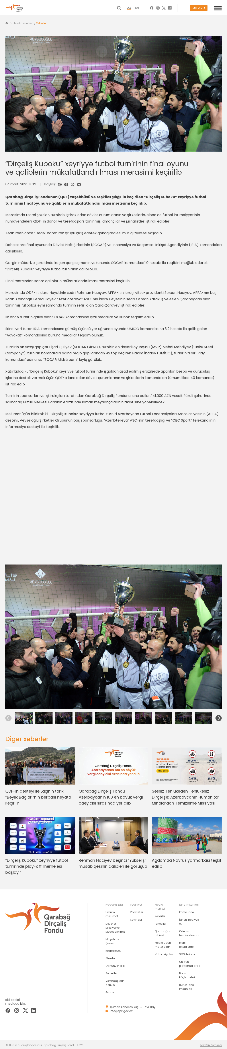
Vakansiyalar (164, 952)
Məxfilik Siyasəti (211, 1043)
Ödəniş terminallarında (189, 931)
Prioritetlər (136, 910)
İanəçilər (160, 922)
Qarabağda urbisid (163, 931)
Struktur (111, 956)
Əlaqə (110, 990)
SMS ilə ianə (187, 952)
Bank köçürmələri (187, 973)
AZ (137, 7)
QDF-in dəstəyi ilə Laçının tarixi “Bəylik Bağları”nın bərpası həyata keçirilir (38, 795)
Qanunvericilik (115, 964)
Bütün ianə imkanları (186, 985)
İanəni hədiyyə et (189, 920)
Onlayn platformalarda (189, 962)
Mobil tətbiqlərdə (186, 943)
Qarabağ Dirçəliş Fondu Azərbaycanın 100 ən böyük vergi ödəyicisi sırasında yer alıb (111, 795)
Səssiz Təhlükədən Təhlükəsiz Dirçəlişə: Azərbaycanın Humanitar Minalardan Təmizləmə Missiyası (185, 795)
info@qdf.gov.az (121, 1009)
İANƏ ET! (200, 7)
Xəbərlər (41, 21)
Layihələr (136, 918)
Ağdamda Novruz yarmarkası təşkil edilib (186, 861)
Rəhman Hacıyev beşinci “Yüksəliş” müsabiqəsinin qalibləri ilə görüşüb (113, 861)
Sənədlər (111, 971)
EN (145, 7)
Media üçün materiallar (163, 943)
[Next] (218, 716)
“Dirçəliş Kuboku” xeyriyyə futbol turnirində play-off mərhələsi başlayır (36, 864)
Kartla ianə (186, 910)
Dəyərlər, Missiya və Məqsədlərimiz (115, 926)
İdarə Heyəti (113, 949)
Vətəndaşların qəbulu (115, 981)
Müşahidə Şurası (112, 939)
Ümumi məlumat (112, 912)
